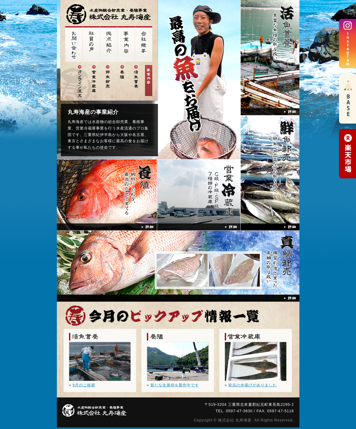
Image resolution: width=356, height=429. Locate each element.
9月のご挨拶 (83, 385)
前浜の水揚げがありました (252, 385)
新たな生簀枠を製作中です (174, 385)
